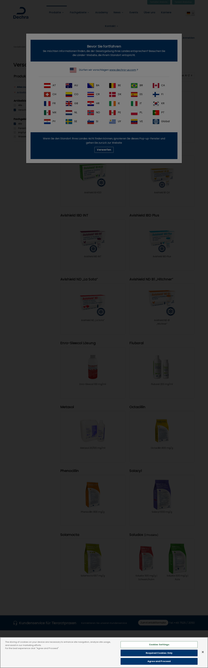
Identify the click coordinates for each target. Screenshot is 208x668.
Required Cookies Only (159, 655)
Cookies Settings (159, 646)
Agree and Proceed (159, 663)
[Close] (202, 654)
